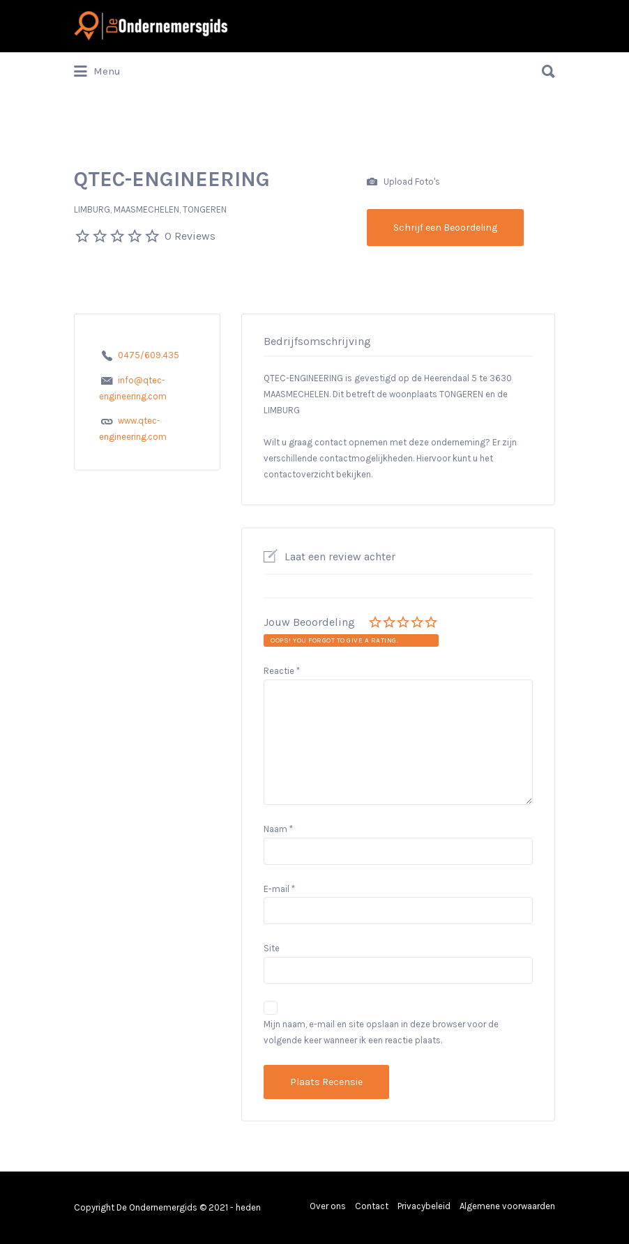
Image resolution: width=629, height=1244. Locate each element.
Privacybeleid (423, 1206)
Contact (371, 1206)
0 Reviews (190, 236)
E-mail (279, 889)
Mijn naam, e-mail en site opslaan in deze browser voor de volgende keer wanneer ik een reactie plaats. (381, 1032)
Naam (278, 829)
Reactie (282, 671)
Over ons (328, 1206)
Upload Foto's (403, 182)
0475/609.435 (148, 355)
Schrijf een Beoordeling (445, 227)
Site (272, 948)
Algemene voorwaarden (507, 1206)
